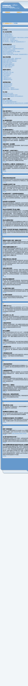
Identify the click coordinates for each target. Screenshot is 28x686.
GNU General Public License (19, 433)
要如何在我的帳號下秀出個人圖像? (11, 51)
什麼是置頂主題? (7, 78)
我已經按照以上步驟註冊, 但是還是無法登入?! (14, 41)
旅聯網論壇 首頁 (8, 23)
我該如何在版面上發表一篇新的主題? (12, 58)
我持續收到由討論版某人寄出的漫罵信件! (13, 96)
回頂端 (4, 118)
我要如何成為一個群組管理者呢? (11, 89)
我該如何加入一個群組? (9, 87)
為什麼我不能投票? (7, 67)
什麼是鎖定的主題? (7, 79)
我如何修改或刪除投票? (9, 64)
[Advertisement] (14, 18)
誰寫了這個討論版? (7, 100)
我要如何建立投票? (7, 62)
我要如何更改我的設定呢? (9, 46)
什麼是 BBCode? (7, 71)
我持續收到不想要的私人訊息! (10, 94)
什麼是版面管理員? (7, 85)
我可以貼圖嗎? (6, 75)
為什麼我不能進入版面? (9, 65)
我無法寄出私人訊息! (8, 93)
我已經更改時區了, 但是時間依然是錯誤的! (13, 48)
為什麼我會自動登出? (8, 36)
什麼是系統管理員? (7, 83)
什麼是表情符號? (7, 74)
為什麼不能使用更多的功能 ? (10, 101)
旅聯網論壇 (7, 12)
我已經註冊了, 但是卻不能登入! (10, 40)
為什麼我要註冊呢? (7, 34)
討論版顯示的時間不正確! (9, 47)
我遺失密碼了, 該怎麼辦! (9, 39)
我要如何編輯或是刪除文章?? (10, 60)
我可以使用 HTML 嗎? (8, 72)
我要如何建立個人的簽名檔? (10, 61)
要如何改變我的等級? (8, 53)
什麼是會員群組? (7, 86)
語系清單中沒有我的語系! (9, 50)
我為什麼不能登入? (7, 33)
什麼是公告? (6, 76)
